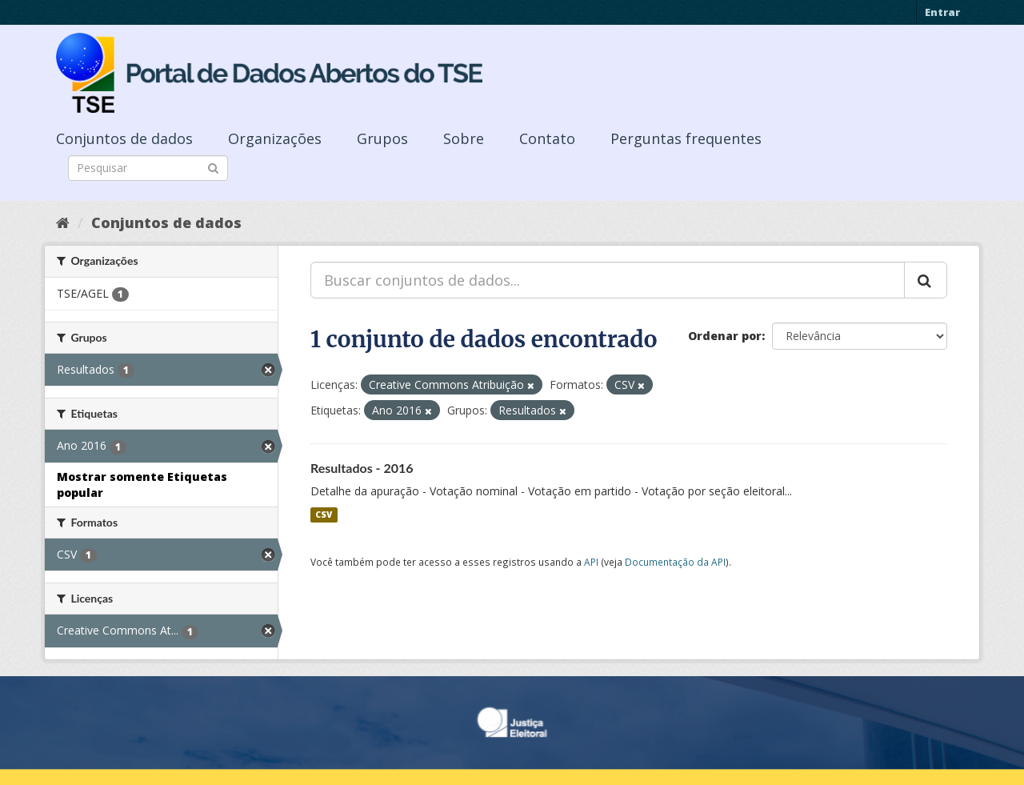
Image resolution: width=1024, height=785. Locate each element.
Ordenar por (725, 335)
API (591, 561)
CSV (323, 514)
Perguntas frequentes (686, 138)
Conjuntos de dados (124, 138)
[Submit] (213, 167)
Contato (547, 138)
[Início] (63, 222)
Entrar (942, 12)
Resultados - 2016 (362, 467)
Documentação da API (675, 561)
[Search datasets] (148, 168)
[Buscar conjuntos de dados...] (607, 280)
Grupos (382, 138)
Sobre (463, 138)
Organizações (275, 138)
